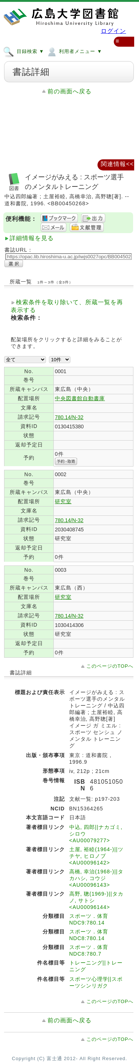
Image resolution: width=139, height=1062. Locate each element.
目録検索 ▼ (23, 51)
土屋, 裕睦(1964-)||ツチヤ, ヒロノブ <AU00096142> (96, 856)
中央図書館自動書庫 (80, 398)
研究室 (63, 501)
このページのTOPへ (109, 666)
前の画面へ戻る (69, 91)
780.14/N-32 (69, 417)
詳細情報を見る (32, 238)
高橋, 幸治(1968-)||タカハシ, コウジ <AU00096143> (96, 878)
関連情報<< (117, 164)
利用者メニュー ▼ (74, 51)
